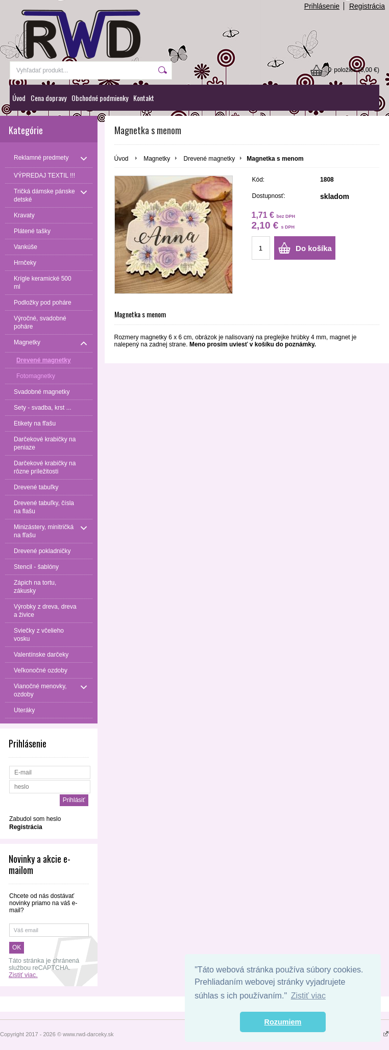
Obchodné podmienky (99, 97)
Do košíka (314, 248)
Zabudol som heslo (35, 818)
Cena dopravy (48, 97)
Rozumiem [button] (283, 1022)
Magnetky (156, 158)
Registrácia (367, 6)
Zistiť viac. (23, 975)
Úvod (19, 97)
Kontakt (143, 97)
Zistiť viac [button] (308, 995)
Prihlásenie (321, 6)
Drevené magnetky (209, 158)
